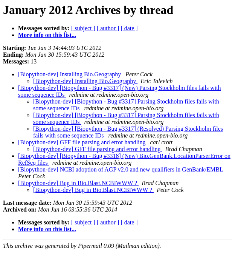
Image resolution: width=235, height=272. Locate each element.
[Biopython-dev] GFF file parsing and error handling (82, 142)
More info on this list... (47, 35)
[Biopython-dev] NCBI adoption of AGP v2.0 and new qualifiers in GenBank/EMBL (121, 169)
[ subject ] (83, 28)
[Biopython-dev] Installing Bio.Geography (70, 74)
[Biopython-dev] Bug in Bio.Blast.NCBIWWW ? (78, 183)
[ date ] (129, 28)
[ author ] (108, 28)
